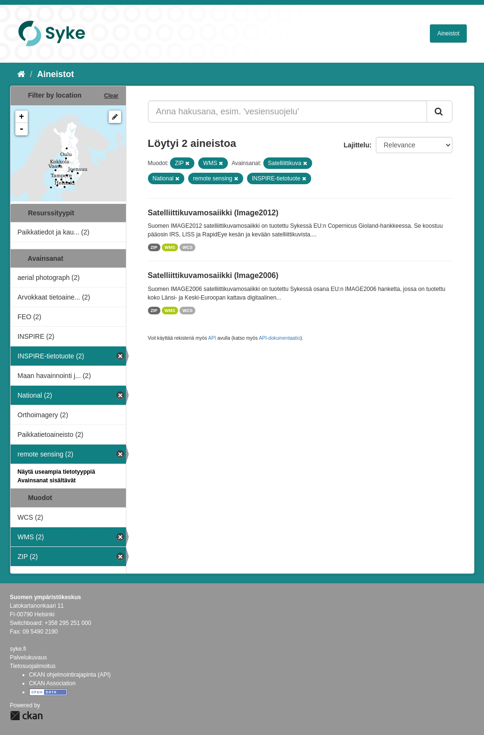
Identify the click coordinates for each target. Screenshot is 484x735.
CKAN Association (52, 683)
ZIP (154, 247)
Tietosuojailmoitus (33, 666)
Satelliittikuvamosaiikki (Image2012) (213, 213)
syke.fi (18, 649)
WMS (170, 247)
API (212, 338)
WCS (187, 247)
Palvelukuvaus (28, 657)
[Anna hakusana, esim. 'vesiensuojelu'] (287, 111)
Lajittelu (357, 145)
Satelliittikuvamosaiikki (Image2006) (213, 275)
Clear (111, 95)
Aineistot (448, 33)
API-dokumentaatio (280, 338)
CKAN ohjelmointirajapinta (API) (70, 674)
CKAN (26, 716)
